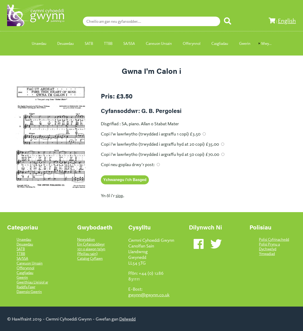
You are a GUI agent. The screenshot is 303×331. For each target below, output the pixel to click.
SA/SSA (22, 258)
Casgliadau (25, 272)
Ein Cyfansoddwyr (91, 244)
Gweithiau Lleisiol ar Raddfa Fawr (32, 284)
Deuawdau (25, 244)
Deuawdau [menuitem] (65, 43)
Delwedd (127, 319)
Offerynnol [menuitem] (192, 43)
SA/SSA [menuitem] (129, 43)
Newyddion (86, 239)
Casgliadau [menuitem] (219, 43)
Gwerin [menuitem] (244, 43)
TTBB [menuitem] (108, 43)
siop (119, 195)
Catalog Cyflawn (90, 258)
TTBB (21, 253)
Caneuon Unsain (30, 263)
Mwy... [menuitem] (266, 43)
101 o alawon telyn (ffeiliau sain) (91, 251)
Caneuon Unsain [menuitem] (159, 43)
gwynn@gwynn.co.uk (148, 294)
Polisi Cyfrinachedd (274, 239)
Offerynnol (25, 268)
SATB (21, 249)
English (287, 20)
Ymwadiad (267, 253)
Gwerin (22, 277)
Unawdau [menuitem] (39, 43)
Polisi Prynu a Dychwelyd (269, 246)
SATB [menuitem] (89, 43)
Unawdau (24, 239)
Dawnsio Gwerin (29, 291)
